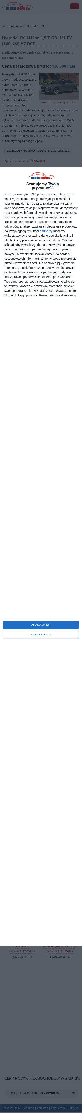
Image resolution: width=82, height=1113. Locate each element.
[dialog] (41, 556)
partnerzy (46, 231)
